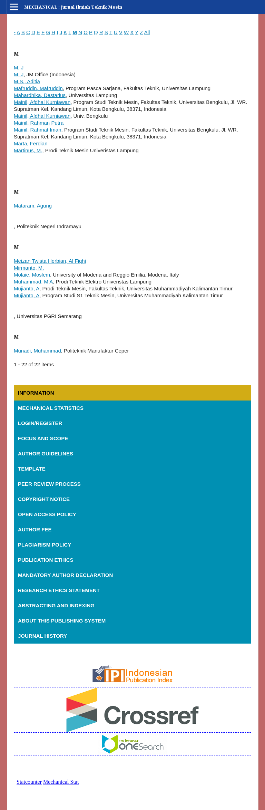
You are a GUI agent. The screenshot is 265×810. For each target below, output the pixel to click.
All (147, 32)
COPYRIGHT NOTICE (44, 499)
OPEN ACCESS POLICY (48, 514)
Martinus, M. (28, 150)
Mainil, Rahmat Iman (37, 130)
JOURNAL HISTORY (43, 636)
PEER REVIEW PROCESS (50, 484)
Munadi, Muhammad (37, 351)
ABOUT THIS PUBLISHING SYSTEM (62, 621)
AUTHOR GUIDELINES (45, 453)
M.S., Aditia (27, 81)
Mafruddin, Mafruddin (38, 88)
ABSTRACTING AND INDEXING (57, 605)
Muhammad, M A (33, 282)
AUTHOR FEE (35, 529)
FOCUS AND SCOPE (43, 438)
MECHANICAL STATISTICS (51, 408)
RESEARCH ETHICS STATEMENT (59, 590)
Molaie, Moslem (32, 275)
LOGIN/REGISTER (40, 423)
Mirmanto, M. (29, 268)
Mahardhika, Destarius (40, 95)
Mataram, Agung (33, 206)
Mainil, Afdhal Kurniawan (42, 102)
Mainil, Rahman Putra (38, 123)
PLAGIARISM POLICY (45, 545)
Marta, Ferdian (31, 143)
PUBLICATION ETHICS (46, 560)
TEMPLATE (32, 469)
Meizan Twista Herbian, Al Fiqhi (50, 261)
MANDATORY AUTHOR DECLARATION (66, 575)
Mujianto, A (26, 288)
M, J (18, 67)
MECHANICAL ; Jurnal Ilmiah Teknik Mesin (73, 7)
